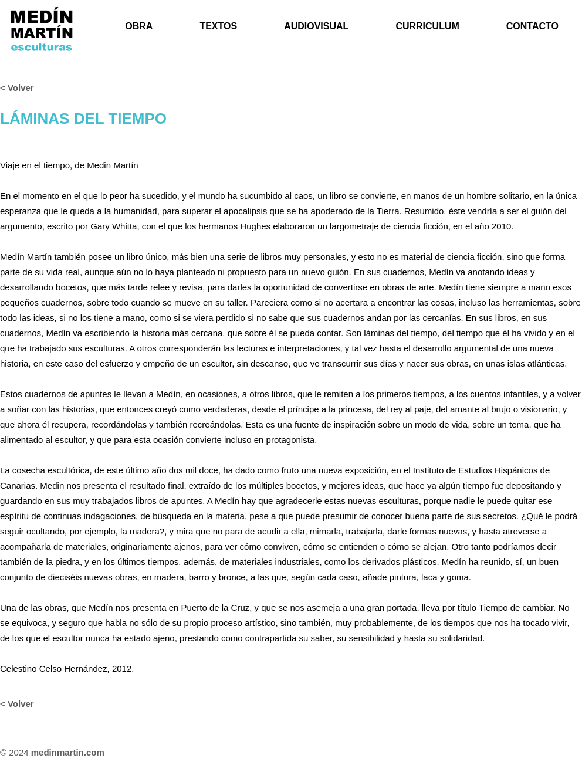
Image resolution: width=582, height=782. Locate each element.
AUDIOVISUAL (316, 26)
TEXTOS (218, 26)
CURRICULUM (427, 26)
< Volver (17, 88)
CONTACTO (532, 26)
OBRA (139, 26)
